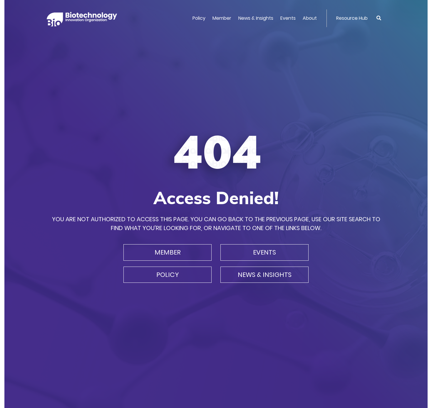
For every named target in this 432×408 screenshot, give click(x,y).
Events (288, 18)
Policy (198, 18)
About (310, 18)
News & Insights (255, 18)
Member (221, 18)
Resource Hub (352, 18)
